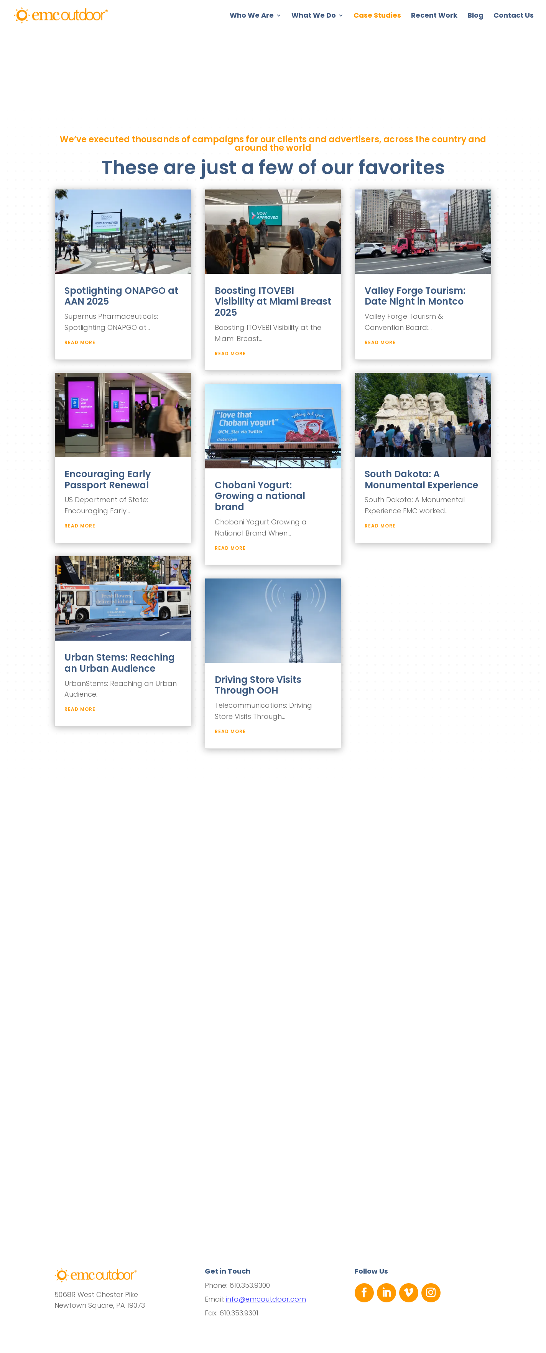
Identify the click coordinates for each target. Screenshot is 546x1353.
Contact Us (513, 16)
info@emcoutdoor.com (266, 1299)
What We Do (313, 16)
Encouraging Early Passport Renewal (107, 479)
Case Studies (377, 16)
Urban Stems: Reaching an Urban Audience (119, 663)
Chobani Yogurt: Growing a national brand (260, 496)
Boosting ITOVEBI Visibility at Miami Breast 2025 (273, 301)
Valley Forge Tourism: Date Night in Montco (415, 296)
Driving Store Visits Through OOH (258, 685)
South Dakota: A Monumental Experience (421, 479)
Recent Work (434, 16)
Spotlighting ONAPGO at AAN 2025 (121, 296)
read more (79, 342)
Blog (475, 16)
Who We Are (252, 16)
